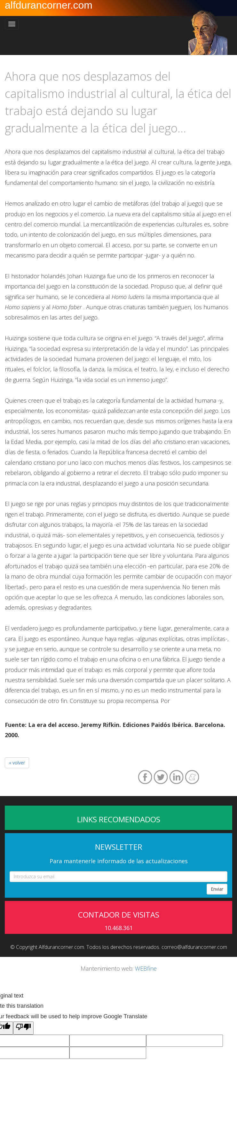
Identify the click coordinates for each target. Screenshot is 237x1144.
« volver (17, 763)
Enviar (217, 889)
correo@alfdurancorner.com (194, 947)
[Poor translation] (23, 1028)
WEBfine (146, 968)
